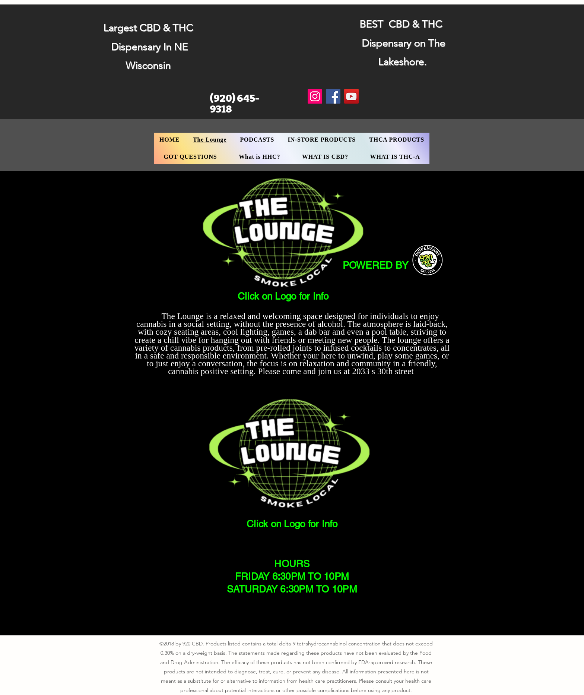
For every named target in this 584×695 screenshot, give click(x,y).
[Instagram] (315, 96)
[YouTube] (351, 96)
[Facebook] (333, 96)
